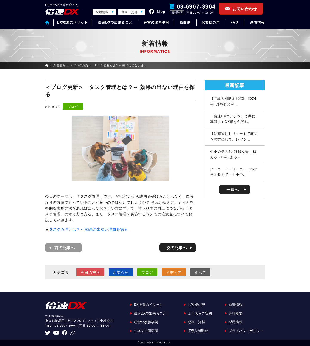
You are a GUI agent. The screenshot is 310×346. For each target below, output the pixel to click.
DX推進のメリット (72, 22)
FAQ (234, 22)
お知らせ (121, 273)
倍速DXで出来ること (115, 22)
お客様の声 (211, 22)
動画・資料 (129, 12)
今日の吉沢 (90, 273)
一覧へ (232, 190)
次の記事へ (176, 248)
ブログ (73, 107)
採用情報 (102, 12)
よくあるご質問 (200, 313)
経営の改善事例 (156, 22)
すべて (200, 273)
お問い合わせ (244, 9)
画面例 (185, 22)
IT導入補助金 (198, 331)
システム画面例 (146, 331)
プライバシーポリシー (246, 331)
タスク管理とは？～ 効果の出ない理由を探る (88, 229)
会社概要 (235, 313)
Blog (160, 12)
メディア (173, 273)
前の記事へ (64, 248)
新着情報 (257, 22)
